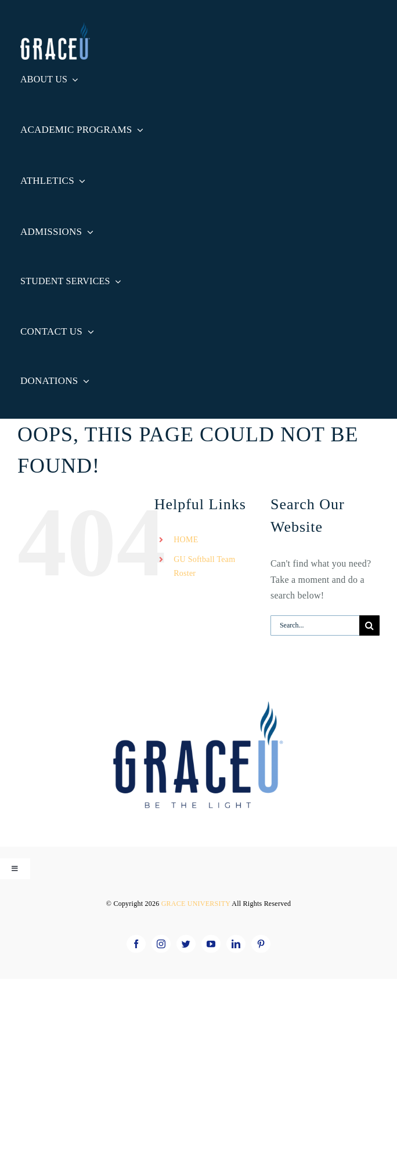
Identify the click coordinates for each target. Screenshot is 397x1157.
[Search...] (314, 625)
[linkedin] (236, 944)
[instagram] (161, 944)
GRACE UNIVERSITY (196, 904)
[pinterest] (260, 944)
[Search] (369, 625)
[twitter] (186, 944)
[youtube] (211, 944)
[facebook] (136, 944)
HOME (186, 539)
